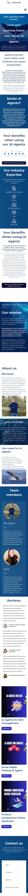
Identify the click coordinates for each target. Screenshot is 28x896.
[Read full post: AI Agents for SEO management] (14, 701)
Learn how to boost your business (14, 163)
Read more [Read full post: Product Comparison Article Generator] (6, 826)
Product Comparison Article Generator (13, 818)
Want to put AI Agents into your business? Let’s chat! (14, 285)
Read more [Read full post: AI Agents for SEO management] (6, 728)
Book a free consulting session (14, 48)
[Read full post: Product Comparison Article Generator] (14, 796)
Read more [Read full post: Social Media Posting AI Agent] (6, 776)
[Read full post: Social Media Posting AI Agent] (14, 749)
